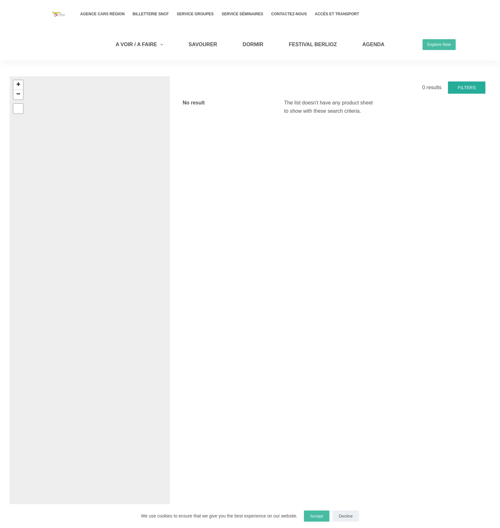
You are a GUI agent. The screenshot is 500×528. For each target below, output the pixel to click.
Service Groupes (195, 14)
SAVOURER (202, 44)
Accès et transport (337, 14)
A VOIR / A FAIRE (140, 44)
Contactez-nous (289, 14)
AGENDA (373, 44)
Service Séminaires (242, 14)
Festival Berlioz (313, 44)
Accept (316, 516)
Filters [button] (467, 87)
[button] (18, 85)
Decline (346, 516)
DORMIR (253, 44)
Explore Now (439, 44)
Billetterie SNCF (151, 14)
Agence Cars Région (102, 14)
